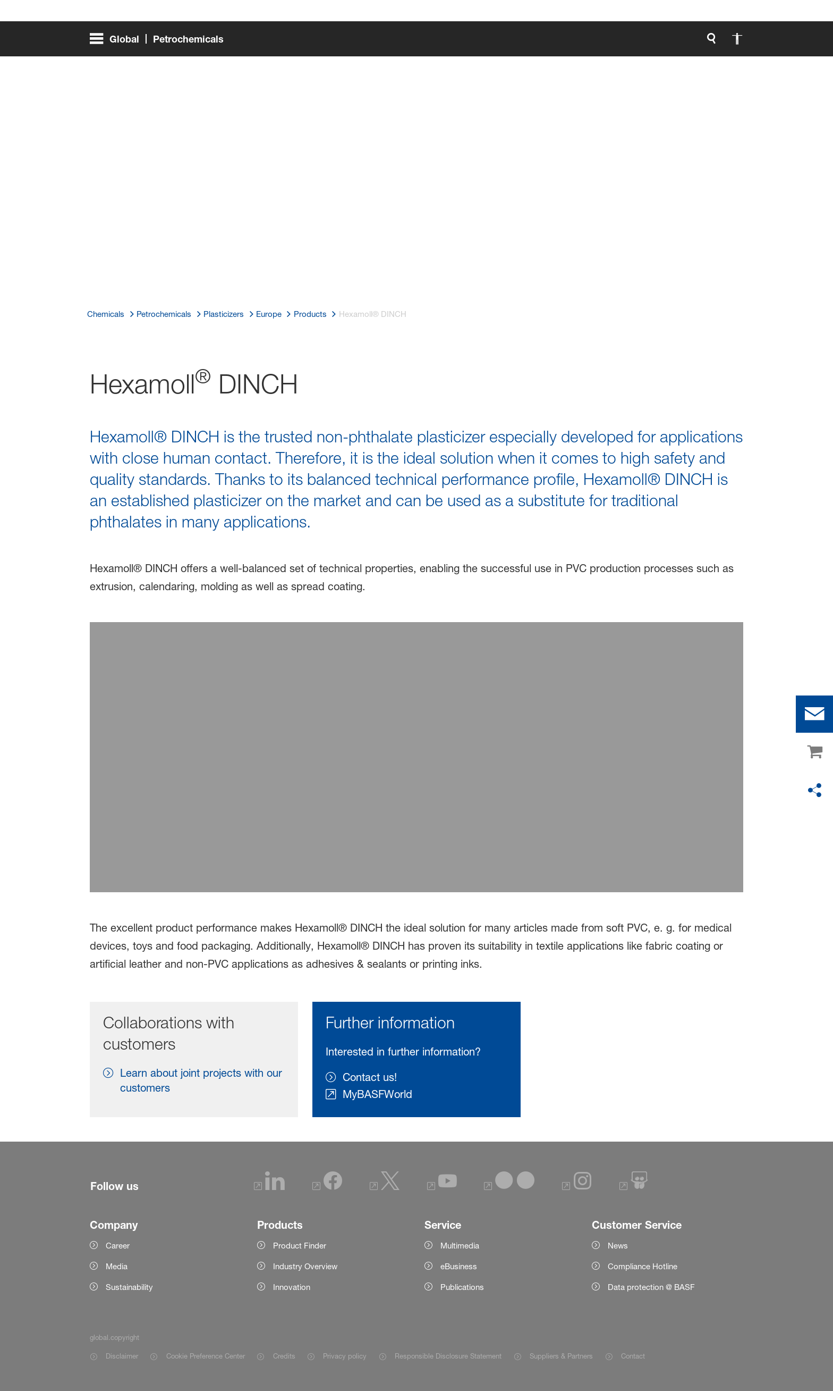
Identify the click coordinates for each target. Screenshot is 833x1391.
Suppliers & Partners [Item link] (561, 1356)
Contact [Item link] (633, 1356)
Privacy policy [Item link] (345, 1356)
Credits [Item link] (284, 1356)
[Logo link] (701, 42)
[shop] (814, 752)
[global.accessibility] (625, 43)
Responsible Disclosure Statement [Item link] (448, 1356)
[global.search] (599, 43)
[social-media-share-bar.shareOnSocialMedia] (814, 790)
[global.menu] (161, 42)
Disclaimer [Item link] (122, 1356)
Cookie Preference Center (205, 1356)
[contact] (814, 714)
